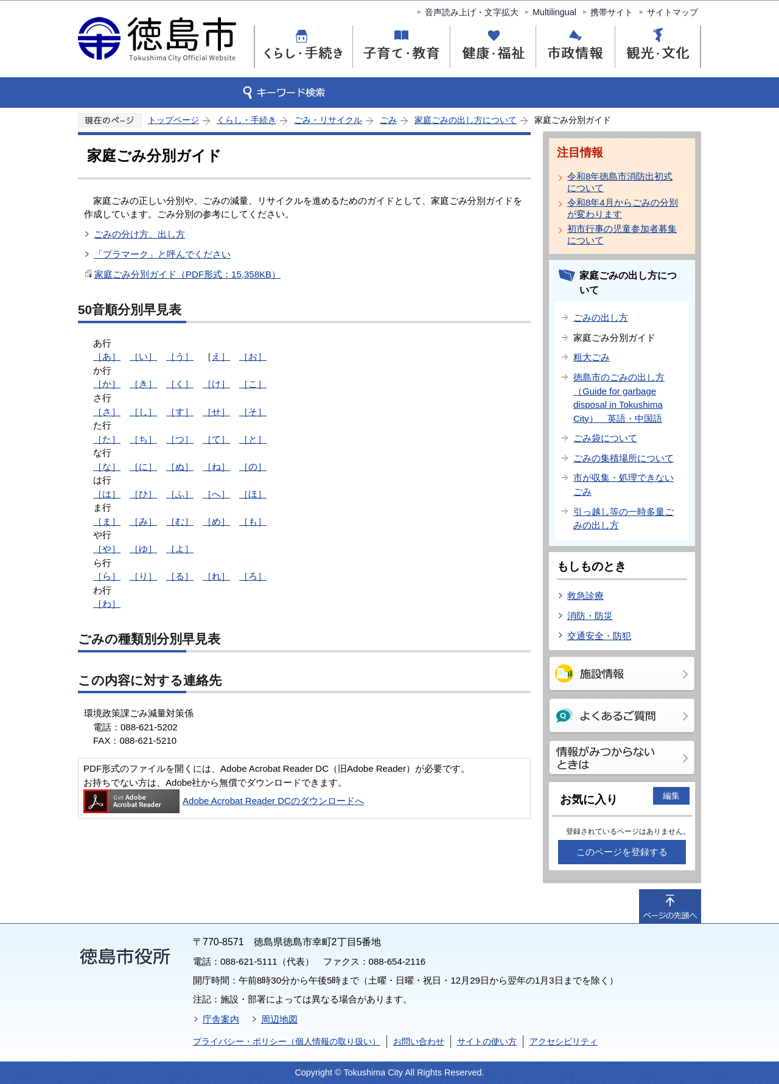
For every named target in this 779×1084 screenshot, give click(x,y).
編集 (671, 795)
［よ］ (180, 549)
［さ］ (107, 412)
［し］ (143, 412)
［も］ (253, 521)
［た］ (107, 439)
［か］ (107, 384)
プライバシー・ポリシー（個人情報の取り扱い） (286, 1041)
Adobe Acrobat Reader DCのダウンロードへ (223, 801)
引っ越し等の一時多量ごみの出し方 (623, 518)
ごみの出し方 (600, 317)
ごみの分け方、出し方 (139, 234)
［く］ (180, 384)
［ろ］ (253, 576)
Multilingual (554, 12)
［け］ (216, 384)
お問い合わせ (418, 1041)
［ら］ (107, 576)
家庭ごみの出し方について (465, 120)
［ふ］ (180, 494)
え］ (221, 356)
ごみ (388, 120)
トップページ (173, 120)
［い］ (143, 356)
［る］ (180, 576)
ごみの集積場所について (623, 458)
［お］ (253, 356)
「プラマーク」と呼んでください (162, 254)
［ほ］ (253, 494)
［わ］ (107, 603)
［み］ (143, 521)
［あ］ (107, 356)
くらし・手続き (246, 120)
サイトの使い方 (487, 1041)
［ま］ (107, 521)
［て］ (216, 439)
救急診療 (585, 595)
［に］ (143, 466)
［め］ (216, 521)
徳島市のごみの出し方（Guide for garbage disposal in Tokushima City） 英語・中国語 (619, 398)
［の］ (253, 466)
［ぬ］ (180, 466)
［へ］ (216, 494)
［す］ (180, 412)
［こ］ (253, 384)
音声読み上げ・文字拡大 (472, 12)
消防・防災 (590, 615)
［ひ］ (143, 494)
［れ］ (216, 576)
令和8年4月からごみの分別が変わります (622, 208)
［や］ (107, 549)
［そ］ (253, 412)
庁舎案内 (221, 1019)
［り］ (143, 576)
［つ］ (180, 439)
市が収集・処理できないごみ (623, 484)
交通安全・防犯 (599, 636)
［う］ (180, 356)
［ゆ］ (143, 549)
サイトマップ (672, 12)
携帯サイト (611, 12)
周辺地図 (279, 1019)
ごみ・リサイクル (328, 120)
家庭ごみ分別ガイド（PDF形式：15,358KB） (187, 274)
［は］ (107, 494)
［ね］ (216, 466)
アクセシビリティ (563, 1041)
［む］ (180, 521)
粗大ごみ (591, 357)
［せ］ (216, 412)
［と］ (253, 439)
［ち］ (143, 439)
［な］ (107, 466)
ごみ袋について (605, 438)
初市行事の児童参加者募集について (622, 234)
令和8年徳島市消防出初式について (619, 182)
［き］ (143, 384)
